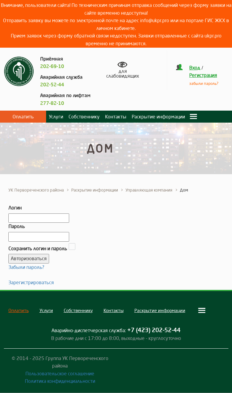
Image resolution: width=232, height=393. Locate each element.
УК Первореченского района (36, 190)
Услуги (56, 117)
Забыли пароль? (26, 267)
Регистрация (203, 75)
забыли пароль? (204, 83)
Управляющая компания (148, 190)
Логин (15, 208)
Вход (194, 68)
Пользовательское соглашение (59, 374)
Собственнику (84, 117)
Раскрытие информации (158, 117)
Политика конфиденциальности (60, 381)
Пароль (16, 226)
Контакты (115, 117)
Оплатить (23, 117)
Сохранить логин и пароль (37, 249)
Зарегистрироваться (31, 282)
